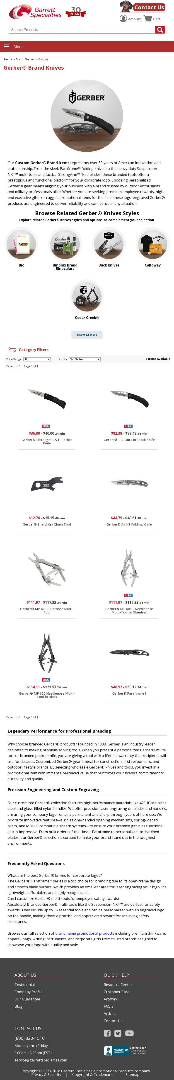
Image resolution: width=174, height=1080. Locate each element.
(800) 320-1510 (29, 1038)
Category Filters (27, 350)
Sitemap (132, 1074)
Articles (110, 1013)
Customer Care (116, 992)
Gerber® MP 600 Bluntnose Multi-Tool (47, 610)
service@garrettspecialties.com (40, 1060)
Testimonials (25, 984)
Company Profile (28, 992)
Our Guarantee (27, 999)
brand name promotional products (84, 933)
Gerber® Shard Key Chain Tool (47, 524)
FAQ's (108, 1006)
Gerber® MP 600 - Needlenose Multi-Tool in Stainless (129, 610)
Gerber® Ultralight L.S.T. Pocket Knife (47, 441)
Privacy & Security (46, 1074)
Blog (18, 1006)
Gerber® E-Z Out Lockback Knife (129, 440)
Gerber (43, 59)
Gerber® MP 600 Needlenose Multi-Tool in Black (47, 695)
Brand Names (25, 59)
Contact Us (149, 7)
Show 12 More (87, 334)
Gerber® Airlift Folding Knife (129, 524)
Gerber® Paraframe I (129, 693)
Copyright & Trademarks (93, 1074)
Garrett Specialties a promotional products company (105, 1070)
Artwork (111, 999)
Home (8, 59)
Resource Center (118, 984)
